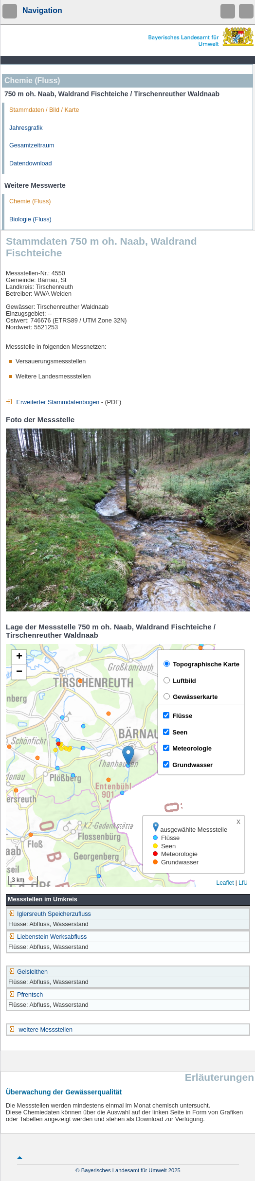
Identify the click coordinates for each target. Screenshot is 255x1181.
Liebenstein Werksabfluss (47, 936)
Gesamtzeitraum (31, 145)
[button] (128, 756)
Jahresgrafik (26, 128)
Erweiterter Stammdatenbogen (52, 402)
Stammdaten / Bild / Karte (44, 110)
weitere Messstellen (46, 1029)
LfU (243, 882)
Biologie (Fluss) (30, 219)
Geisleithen (28, 971)
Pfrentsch (25, 994)
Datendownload (30, 163)
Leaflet (225, 882)
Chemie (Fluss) (30, 201)
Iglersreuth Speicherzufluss (49, 914)
